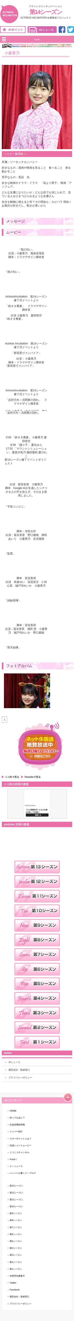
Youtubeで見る (32, 777)
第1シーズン (16, 1269)
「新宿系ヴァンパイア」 (20, 365)
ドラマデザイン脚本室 (30, 257)
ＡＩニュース (16, 1166)
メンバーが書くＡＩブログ (23, 1173)
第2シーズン (16, 1262)
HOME (13, 1111)
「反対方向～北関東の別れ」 (22, 412)
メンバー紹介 (16, 1131)
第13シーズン (16, 1186)
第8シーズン (16, 1220)
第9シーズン (16, 1213)
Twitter (13, 1283)
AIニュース (14, 1062)
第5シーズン (16, 1241)
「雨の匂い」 (13, 271)
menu (37, 39)
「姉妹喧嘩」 (13, 600)
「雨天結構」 (13, 647)
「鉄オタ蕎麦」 (14, 318)
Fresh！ (14, 1159)
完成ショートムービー (20, 1145)
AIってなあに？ (17, 1117)
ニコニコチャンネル (19, 1152)
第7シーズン (16, 1227)
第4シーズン (16, 1248)
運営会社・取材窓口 (19, 1070)
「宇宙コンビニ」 (16, 506)
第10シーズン (16, 1206)
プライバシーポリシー (20, 1077)
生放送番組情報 (17, 1124)
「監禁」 (10, 553)
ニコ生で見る (12, 777)
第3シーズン (16, 1255)
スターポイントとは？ (20, 1138)
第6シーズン (16, 1234)
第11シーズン (16, 1199)
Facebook (14, 1289)
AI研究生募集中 (17, 1276)
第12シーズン (16, 1192)
